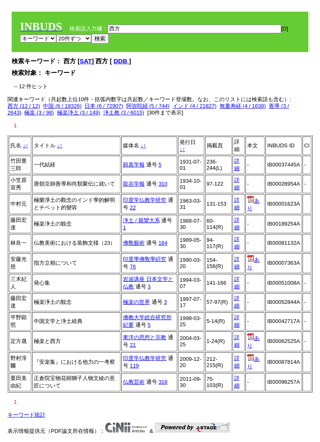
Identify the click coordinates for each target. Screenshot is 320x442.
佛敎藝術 (134, 243)
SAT (86, 61)
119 (134, 366)
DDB (121, 61)
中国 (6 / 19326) (62, 106)
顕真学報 (134, 164)
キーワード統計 (26, 415)
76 (133, 266)
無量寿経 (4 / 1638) (243, 106)
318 (163, 382)
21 (133, 345)
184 (163, 243)
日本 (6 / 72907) (104, 106)
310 (163, 184)
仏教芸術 (134, 382)
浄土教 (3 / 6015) (123, 112)
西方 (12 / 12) (24, 106)
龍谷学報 (134, 184)
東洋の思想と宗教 (144, 337)
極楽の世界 (136, 302)
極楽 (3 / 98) (39, 112)
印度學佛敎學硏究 (144, 259)
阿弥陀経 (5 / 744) (148, 106)
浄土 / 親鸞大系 (141, 220)
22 (133, 207)
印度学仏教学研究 (144, 200)
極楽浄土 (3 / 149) (78, 112)
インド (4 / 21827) (194, 106)
